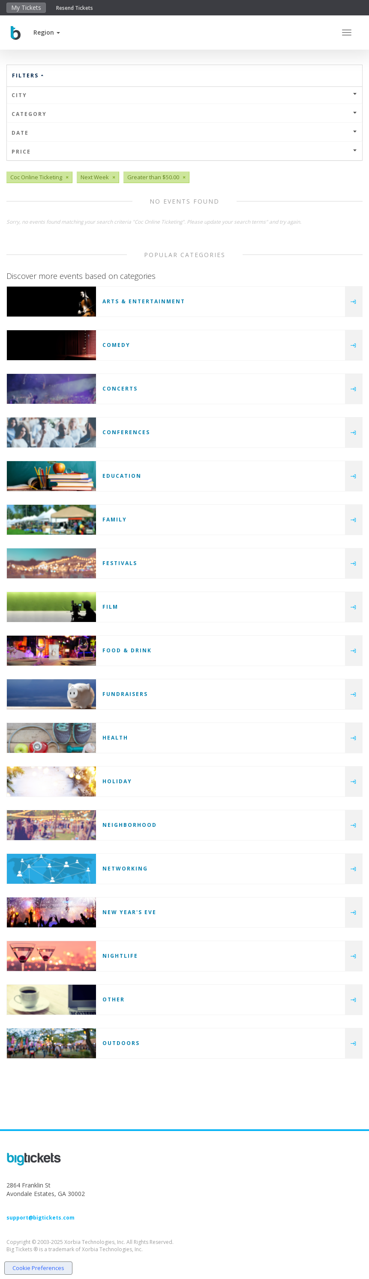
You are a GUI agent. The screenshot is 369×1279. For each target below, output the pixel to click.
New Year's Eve (129, 912)
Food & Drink (127, 650)
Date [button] (184, 132)
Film (110, 606)
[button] (46, 32)
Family (114, 519)
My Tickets (26, 7)
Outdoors (121, 1043)
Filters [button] (28, 75)
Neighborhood (129, 825)
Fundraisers (125, 694)
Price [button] (184, 151)
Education (121, 476)
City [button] (184, 95)
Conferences (126, 432)
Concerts (120, 388)
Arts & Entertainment (143, 301)
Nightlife (120, 955)
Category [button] (184, 114)
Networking (125, 868)
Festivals (119, 563)
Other (113, 999)
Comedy (116, 345)
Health (115, 737)
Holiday (117, 781)
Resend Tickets (74, 8)
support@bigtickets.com (40, 1217)
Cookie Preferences (38, 1268)
